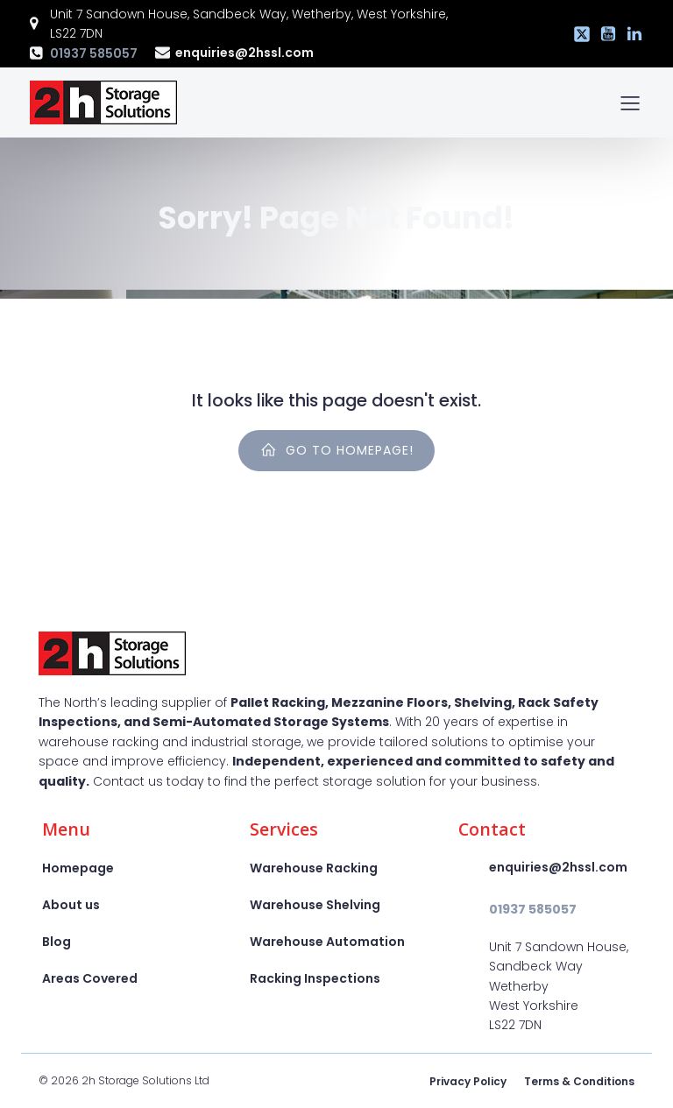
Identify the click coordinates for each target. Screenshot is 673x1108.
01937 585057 (94, 53)
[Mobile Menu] (630, 102)
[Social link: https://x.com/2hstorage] (577, 34)
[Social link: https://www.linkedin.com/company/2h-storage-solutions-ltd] (630, 34)
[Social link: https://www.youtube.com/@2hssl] (604, 34)
